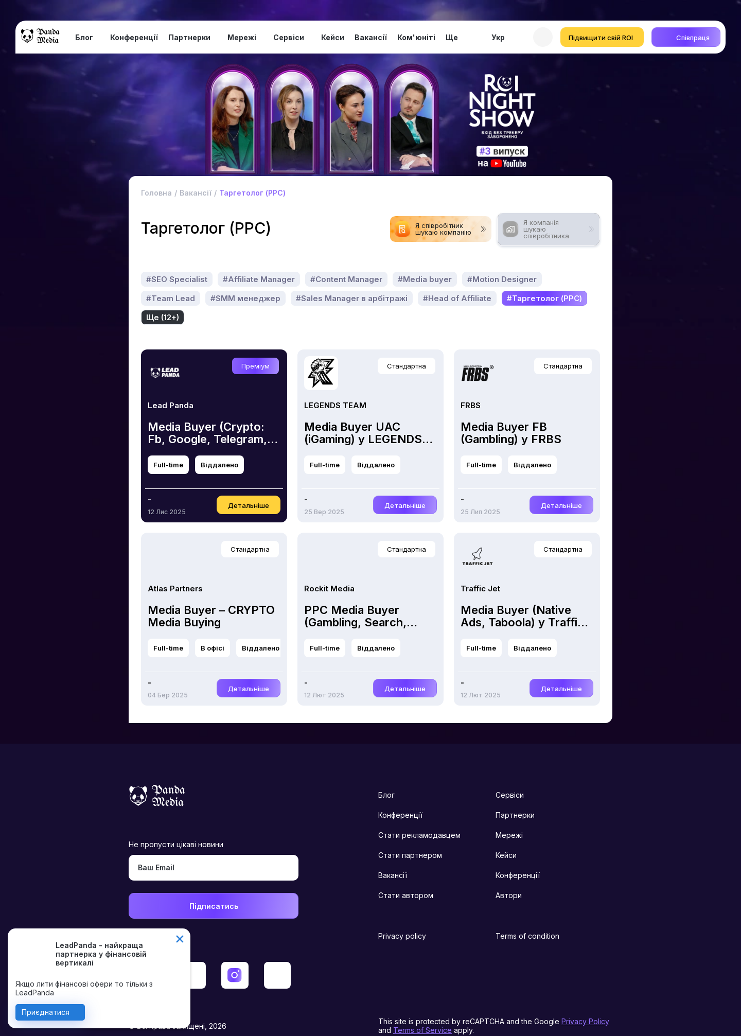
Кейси (332, 37)
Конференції (134, 37)
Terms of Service (422, 1011)
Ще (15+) (317, 298)
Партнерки (189, 37)
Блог (84, 37)
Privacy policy (402, 916)
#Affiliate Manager (259, 279)
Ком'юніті (416, 37)
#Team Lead (170, 298)
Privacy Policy (585, 1002)
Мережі (241, 37)
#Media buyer (425, 279)
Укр (498, 37)
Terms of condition (527, 916)
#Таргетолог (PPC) (248, 298)
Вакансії (371, 37)
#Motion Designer (502, 279)
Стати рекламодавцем (419, 816)
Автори (509, 876)
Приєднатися (45, 1012)
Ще (452, 37)
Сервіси (288, 37)
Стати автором (405, 876)
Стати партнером (410, 836)
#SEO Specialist (176, 279)
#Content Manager (346, 279)
